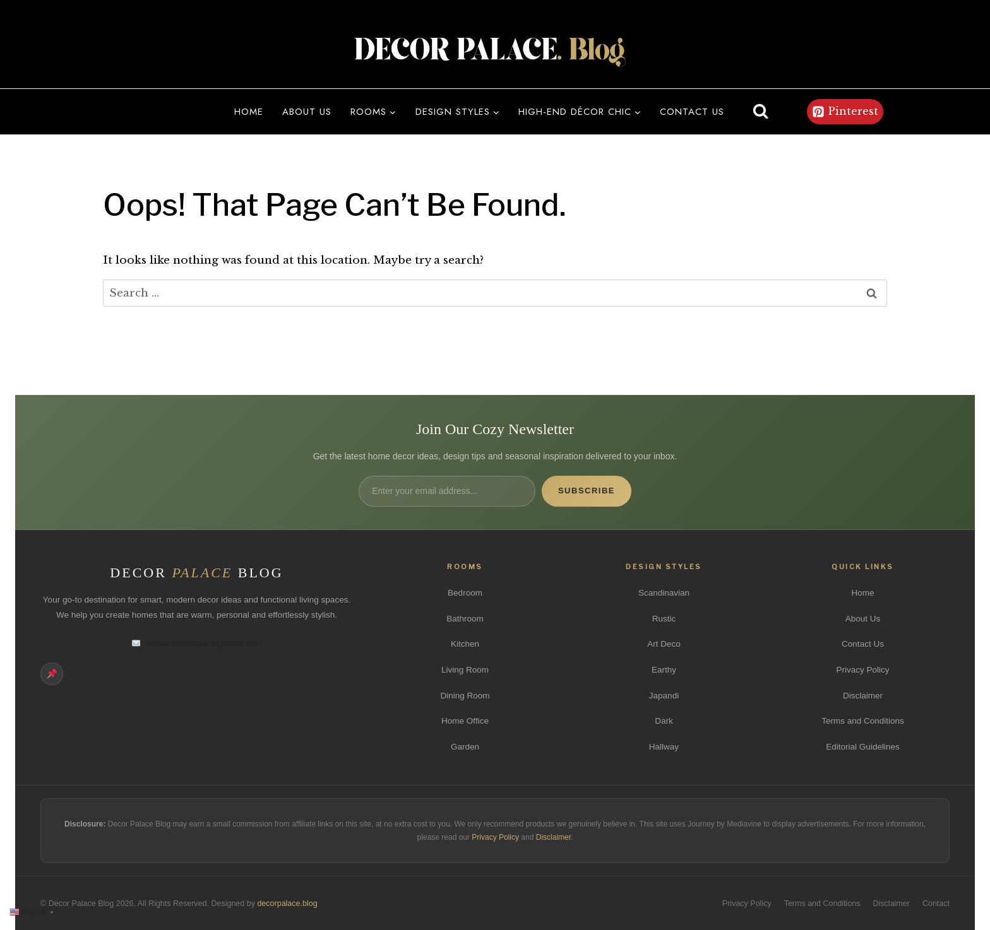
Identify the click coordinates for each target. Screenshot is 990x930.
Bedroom (465, 592)
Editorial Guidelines (862, 746)
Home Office (465, 721)
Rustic (664, 618)
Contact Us (863, 644)
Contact (936, 903)
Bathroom (465, 618)
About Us (863, 618)
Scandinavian (663, 592)
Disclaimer (863, 695)
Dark (664, 721)
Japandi (664, 695)
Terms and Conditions (862, 721)
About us (306, 112)
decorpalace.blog (287, 903)
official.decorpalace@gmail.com (196, 643)
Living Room (465, 669)
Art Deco (664, 644)
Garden (465, 746)
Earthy (664, 669)
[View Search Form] (761, 111)
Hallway (664, 746)
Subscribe (586, 490)
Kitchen (465, 644)
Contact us (692, 112)
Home (248, 112)
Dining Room (464, 695)
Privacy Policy (862, 669)
